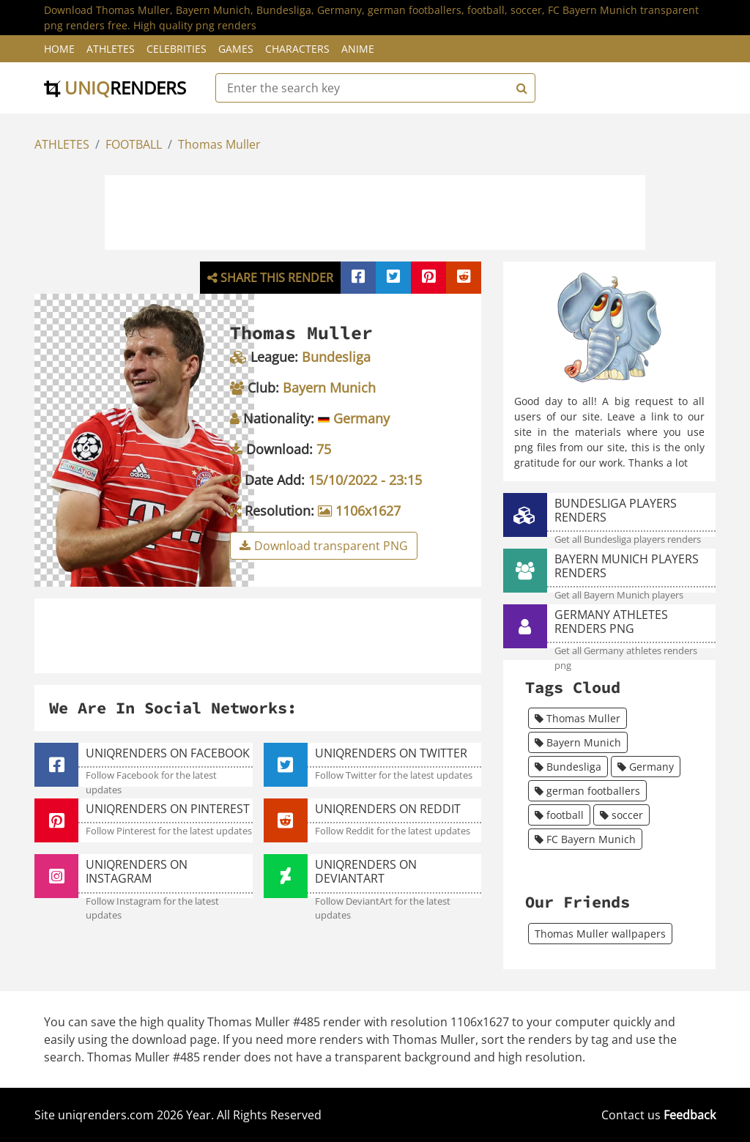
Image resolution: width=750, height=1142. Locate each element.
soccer (621, 815)
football (559, 815)
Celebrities (176, 49)
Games (235, 49)
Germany (645, 767)
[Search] (520, 88)
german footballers (587, 791)
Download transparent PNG (324, 546)
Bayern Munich (578, 742)
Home (59, 49)
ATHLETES (61, 144)
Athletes (110, 49)
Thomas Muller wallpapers (600, 934)
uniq (115, 87)
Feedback (690, 1115)
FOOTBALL (133, 144)
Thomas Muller (219, 144)
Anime (357, 49)
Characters (297, 49)
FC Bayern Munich (585, 839)
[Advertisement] (375, 210)
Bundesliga (568, 767)
